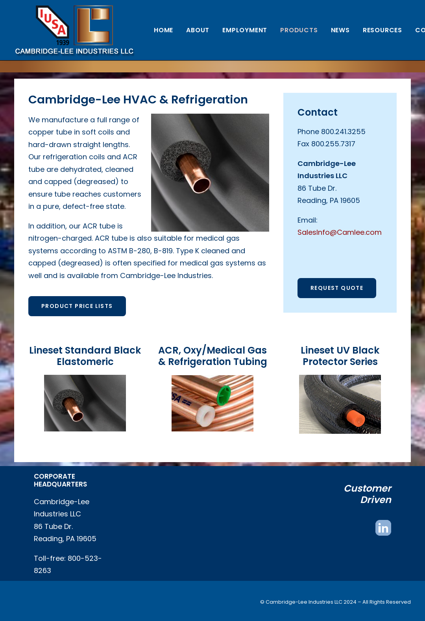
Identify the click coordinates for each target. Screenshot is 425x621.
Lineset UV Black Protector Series (340, 356)
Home (163, 30)
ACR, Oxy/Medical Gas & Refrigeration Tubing (212, 356)
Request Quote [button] (336, 288)
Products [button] (299, 30)
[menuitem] (163, 30)
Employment (244, 30)
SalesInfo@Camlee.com (340, 232)
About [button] (197, 30)
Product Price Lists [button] (77, 306)
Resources (382, 30)
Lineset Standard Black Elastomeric (85, 356)
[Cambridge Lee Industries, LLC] (74, 30)
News (340, 30)
